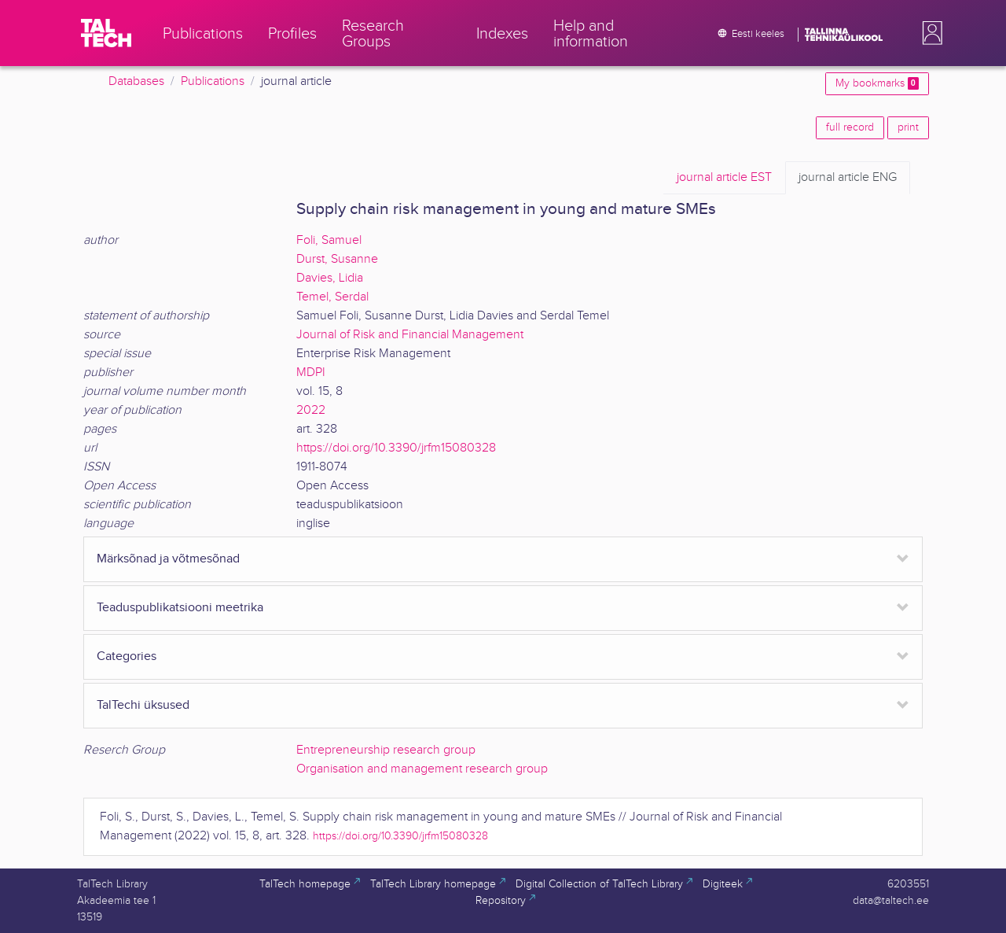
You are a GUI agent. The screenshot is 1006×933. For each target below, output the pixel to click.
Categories (126, 656)
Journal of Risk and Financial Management (409, 334)
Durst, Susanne (337, 259)
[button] (929, 33)
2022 (310, 410)
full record (850, 127)
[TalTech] (106, 33)
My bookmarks (877, 83)
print (908, 127)
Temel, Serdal (332, 296)
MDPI (310, 372)
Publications (212, 81)
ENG (848, 177)
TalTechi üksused (143, 705)
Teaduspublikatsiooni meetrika (180, 607)
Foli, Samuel (329, 240)
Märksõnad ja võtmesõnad (168, 558)
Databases (136, 81)
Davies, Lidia (329, 278)
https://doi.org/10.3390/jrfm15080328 (396, 448)
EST (724, 177)
